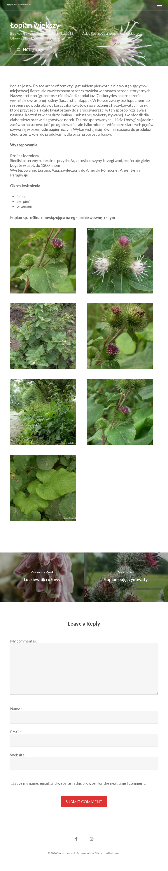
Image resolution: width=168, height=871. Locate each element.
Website (17, 754)
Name (16, 708)
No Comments (31, 50)
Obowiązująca (21, 38)
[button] (159, 5)
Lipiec (135, 33)
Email (15, 731)
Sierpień (39, 38)
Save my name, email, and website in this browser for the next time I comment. (80, 783)
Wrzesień (54, 38)
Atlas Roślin (91, 33)
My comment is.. (24, 641)
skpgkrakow (24, 33)
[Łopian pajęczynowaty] (126, 577)
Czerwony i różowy (115, 33)
